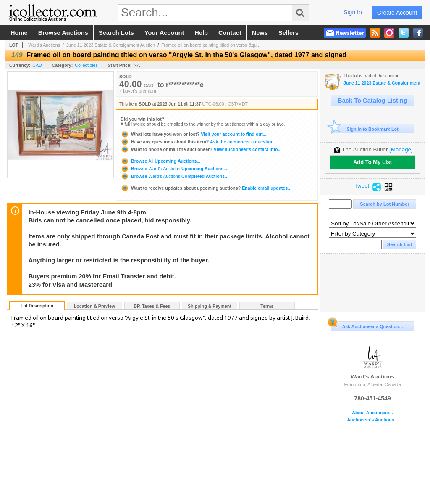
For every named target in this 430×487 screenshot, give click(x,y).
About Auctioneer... (372, 412)
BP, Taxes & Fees (152, 306)
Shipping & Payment (209, 306)
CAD (37, 65)
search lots (116, 32)
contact (229, 32)
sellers (288, 32)
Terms (266, 306)
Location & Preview (94, 306)
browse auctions (63, 32)
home (19, 32)
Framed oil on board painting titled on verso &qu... (210, 45)
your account (164, 32)
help (201, 32)
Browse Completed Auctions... (174, 176)
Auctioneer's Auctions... (372, 420)
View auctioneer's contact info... (201, 149)
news (260, 32)
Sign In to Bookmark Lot (365, 129)
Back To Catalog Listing (372, 100)
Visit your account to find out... (193, 134)
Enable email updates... (206, 188)
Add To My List (372, 162)
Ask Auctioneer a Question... (367, 325)
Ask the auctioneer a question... (199, 141)
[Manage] (401, 149)
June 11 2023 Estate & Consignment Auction (110, 45)
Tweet (362, 186)
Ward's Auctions (44, 45)
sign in (352, 12)
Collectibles (86, 65)
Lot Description (37, 305)
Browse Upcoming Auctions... (160, 161)
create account (397, 12)
